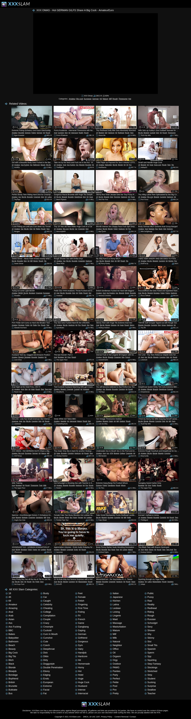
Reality (81, 133)
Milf (110, 99)
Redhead (121, 133)
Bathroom (36, 165)
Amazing (11, 608)
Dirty (44, 660)
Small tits (151, 645)
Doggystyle (47, 664)
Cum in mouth (49, 634)
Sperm (149, 652)
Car (76, 229)
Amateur (72, 99)
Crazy (44, 623)
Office (114, 649)
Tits (172, 165)
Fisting (33, 133)
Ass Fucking (25, 165)
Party (173, 421)
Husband (86, 389)
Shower (150, 630)
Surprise (150, 686)
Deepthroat (78, 197)
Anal (55, 133)
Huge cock (157, 165)
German (95, 99)
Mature (105, 99)
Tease (133, 582)
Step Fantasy (153, 664)
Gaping (80, 630)
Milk (113, 638)
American (15, 421)
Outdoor (122, 421)
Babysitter (108, 165)
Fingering (81, 604)
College (122, 453)
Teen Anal (48, 389)
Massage (116, 623)
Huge (151, 165)
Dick (66, 133)
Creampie (37, 197)
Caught (45, 600)
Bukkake (152, 229)
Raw (148, 600)
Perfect (115, 678)
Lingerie (115, 615)
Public (154, 485)
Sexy (42, 582)
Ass (31, 165)
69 (8, 600)
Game (79, 623)
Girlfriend (81, 638)
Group (164, 325)
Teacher (150, 693)
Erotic (76, 550)
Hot (129, 99)
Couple (45, 619)
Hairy (79, 649)
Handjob (63, 421)
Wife (44, 485)
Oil (127, 165)
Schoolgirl (151, 623)
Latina (49, 197)
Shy (148, 634)
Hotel (33, 389)
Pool (113, 686)
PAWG (114, 667)
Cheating (46, 608)
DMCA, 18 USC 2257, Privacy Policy (97, 717)
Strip (148, 675)
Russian (150, 619)
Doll (106, 133)
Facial (44, 689)
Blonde (120, 165)
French (127, 357)
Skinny (132, 325)
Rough (115, 99)
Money (35, 261)
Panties (115, 671)
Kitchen (171, 261)
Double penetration (51, 667)
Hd (101, 99)
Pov (130, 165)
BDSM (20, 293)
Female (80, 517)
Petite (81, 293)
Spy (148, 656)
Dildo (44, 656)
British (127, 293)
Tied (47, 325)
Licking (125, 550)
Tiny (175, 550)
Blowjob (101, 133)
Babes (10, 634)
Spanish (150, 649)
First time (117, 197)
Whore (123, 485)
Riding (38, 229)
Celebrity (46, 604)
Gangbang (111, 485)
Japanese (116, 597)
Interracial (74, 133)
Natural (115, 641)
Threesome (123, 99)
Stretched (151, 671)
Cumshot (61, 133)
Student (150, 678)
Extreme (28, 133)
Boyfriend (12, 678)
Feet (117, 550)
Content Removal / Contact (125, 717)
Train (40, 485)
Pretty (37, 582)
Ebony (151, 550)
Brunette (21, 133)
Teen (131, 133)
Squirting (170, 582)
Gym (79, 645)
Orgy (69, 357)
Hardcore (111, 133)
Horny (79, 667)
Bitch (10, 660)
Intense (80, 689)
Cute (44, 641)
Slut (90, 293)
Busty (161, 229)
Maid (114, 619)
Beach (10, 645)
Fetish (116, 229)
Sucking (150, 682)
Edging (45, 675)
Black (146, 550)
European (88, 99)
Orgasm (115, 656)
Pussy (133, 197)
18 (97, 133)
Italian (114, 593)
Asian (58, 453)
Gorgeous (81, 641)
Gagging (41, 357)
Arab (9, 615)
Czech (45, 645)
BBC (9, 630)
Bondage (32, 293)
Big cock (79, 99)
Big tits (140, 133)
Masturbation (82, 582)
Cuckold (152, 133)
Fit (78, 615)
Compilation (47, 615)
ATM (111, 453)
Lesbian (89, 517)
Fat (43, 693)
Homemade (82, 664)
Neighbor (116, 645)
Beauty (43, 165)
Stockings (151, 667)
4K (8, 597)
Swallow (150, 689)
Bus (156, 229)
